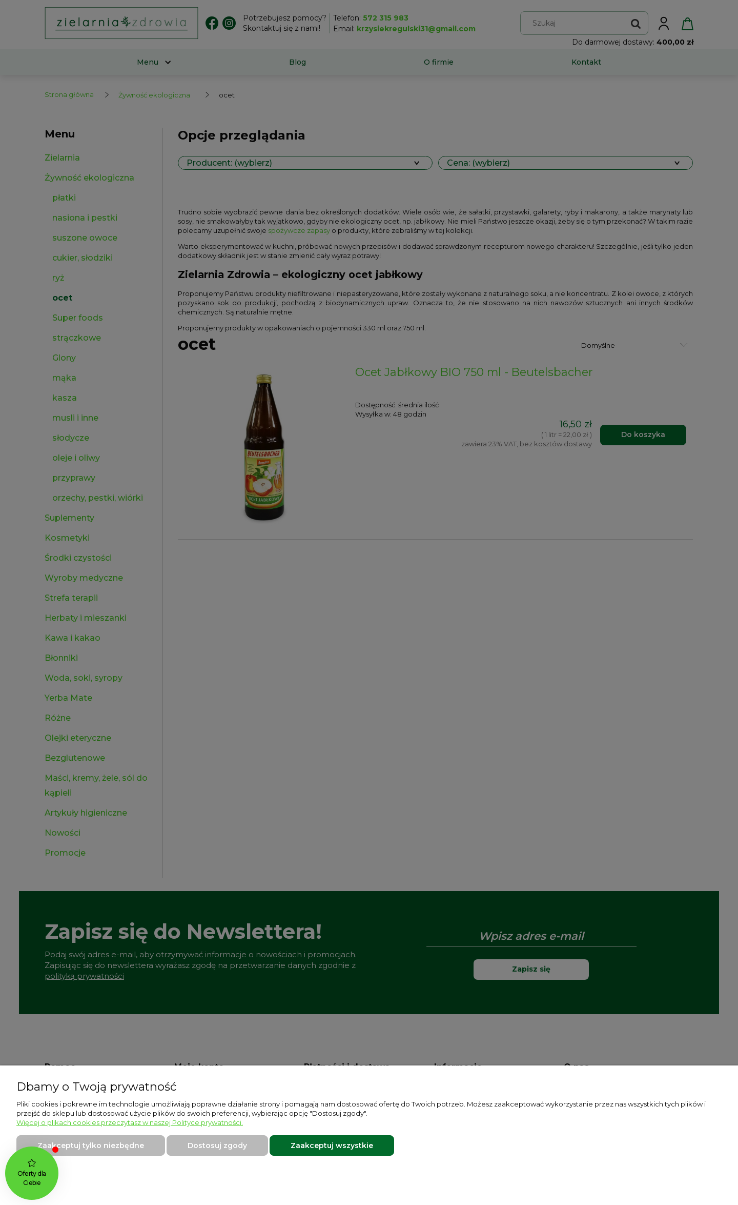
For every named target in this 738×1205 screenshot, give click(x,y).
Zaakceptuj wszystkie (332, 1145)
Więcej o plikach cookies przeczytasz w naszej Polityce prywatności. (129, 1122)
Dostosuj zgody (217, 1145)
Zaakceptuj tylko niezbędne (90, 1145)
